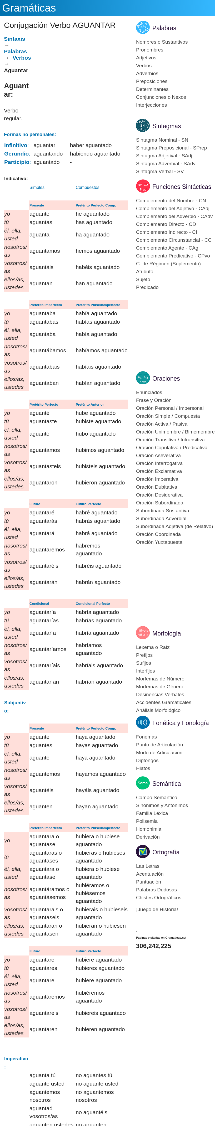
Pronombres (149, 50)
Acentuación (150, 874)
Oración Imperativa (157, 479)
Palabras (15, 51)
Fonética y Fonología (180, 723)
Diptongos (147, 760)
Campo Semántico (156, 797)
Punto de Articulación (159, 744)
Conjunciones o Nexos (161, 97)
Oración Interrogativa (159, 463)
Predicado (147, 287)
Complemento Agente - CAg (167, 248)
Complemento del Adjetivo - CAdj (172, 208)
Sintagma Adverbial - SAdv (166, 163)
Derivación (148, 837)
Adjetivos (146, 57)
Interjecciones (151, 105)
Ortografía (166, 852)
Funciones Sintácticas (181, 186)
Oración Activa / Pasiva (161, 424)
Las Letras (147, 866)
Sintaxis (14, 39)
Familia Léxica (152, 813)
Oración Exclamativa (159, 471)
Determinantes (152, 89)
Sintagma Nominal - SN (162, 140)
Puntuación (148, 882)
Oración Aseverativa (158, 455)
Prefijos (144, 655)
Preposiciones (151, 81)
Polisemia (147, 821)
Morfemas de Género (159, 686)
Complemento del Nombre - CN (171, 200)
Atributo (144, 271)
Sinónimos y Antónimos (162, 805)
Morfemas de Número (160, 678)
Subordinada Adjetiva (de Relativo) (174, 526)
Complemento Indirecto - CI (166, 232)
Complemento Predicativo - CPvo (173, 256)
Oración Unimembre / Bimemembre (175, 432)
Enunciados (149, 392)
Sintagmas (166, 126)
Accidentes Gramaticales (163, 702)
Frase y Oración (154, 400)
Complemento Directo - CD (166, 224)
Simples (36, 187)
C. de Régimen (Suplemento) (168, 263)
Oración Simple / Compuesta (168, 416)
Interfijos (145, 671)
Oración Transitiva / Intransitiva (170, 439)
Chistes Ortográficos (158, 897)
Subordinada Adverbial (161, 518)
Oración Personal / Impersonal (170, 408)
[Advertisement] (80, 72)
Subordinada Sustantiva (162, 510)
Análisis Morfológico (158, 710)
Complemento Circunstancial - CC (174, 240)
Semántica (166, 783)
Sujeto (143, 279)
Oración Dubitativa (156, 487)
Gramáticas (29, 8)
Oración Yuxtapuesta (159, 542)
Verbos (22, 58)
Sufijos (143, 663)
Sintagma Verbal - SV (160, 171)
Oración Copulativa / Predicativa (171, 447)
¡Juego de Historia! (157, 909)
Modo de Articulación (159, 752)
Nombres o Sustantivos (162, 42)
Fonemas (146, 737)
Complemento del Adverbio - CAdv (174, 216)
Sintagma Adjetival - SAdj (164, 155)
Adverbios (147, 73)
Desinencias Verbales (160, 694)
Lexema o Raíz (153, 647)
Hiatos (143, 768)
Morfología (166, 633)
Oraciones (166, 378)
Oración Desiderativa (159, 495)
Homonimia (148, 829)
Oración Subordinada (159, 502)
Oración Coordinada (158, 534)
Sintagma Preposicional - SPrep (171, 148)
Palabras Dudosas (156, 889)
